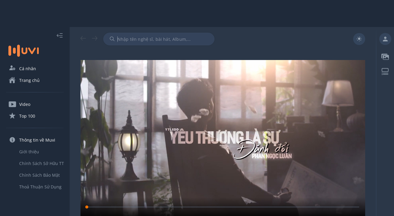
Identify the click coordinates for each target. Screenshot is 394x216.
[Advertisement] (197, 13)
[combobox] (158, 39)
